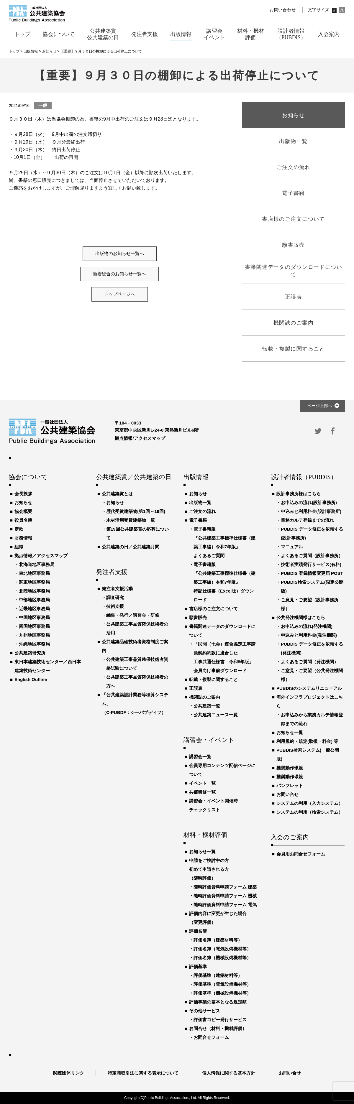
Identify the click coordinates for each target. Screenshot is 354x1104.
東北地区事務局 (34, 573)
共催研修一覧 (202, 791)
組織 (18, 546)
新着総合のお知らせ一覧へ (119, 274)
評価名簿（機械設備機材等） (222, 957)
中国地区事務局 (34, 617)
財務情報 (23, 537)
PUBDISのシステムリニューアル (309, 688)
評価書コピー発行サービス (220, 1019)
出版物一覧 (200, 502)
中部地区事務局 (34, 599)
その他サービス (204, 1010)
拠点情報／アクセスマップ (41, 555)
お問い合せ (287, 794)
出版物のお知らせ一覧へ (119, 253)
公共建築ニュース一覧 (216, 714)
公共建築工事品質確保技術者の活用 (137, 628)
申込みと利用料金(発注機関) (309, 635)
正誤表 (195, 688)
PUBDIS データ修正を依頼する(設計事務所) (312, 533)
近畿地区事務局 (34, 608)
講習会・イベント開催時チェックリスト (213, 805)
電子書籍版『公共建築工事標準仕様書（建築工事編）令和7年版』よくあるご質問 (224, 542)
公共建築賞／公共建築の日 (133, 477)
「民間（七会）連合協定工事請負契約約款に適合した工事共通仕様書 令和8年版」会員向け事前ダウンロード (224, 657)
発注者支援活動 (117, 588)
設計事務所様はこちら (298, 493)
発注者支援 (111, 572)
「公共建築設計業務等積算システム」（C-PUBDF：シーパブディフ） (135, 703)
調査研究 (115, 597)
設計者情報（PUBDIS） (304, 477)
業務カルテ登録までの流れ (307, 520)
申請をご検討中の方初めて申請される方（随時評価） (209, 869)
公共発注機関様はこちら (300, 617)
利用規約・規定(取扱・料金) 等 (307, 741)
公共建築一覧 (207, 705)
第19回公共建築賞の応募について (137, 533)
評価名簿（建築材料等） (218, 939)
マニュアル (292, 546)
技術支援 (115, 606)
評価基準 (198, 966)
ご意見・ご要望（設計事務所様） (309, 604)
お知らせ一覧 (202, 851)
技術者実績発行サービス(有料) (311, 564)
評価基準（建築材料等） (218, 975)
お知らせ (23, 502)
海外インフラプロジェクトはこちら (309, 701)
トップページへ (119, 294)
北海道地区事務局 (36, 564)
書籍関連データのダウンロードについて (222, 631)
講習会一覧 (200, 756)
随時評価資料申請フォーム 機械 (225, 895)
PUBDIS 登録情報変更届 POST (312, 573)
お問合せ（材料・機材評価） (218, 1028)
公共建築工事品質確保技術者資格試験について (137, 664)
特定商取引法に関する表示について (143, 1073)
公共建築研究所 (29, 652)
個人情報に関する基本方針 (228, 1073)
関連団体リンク (68, 1073)
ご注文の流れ (202, 511)
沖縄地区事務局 (34, 643)
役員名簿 (23, 520)
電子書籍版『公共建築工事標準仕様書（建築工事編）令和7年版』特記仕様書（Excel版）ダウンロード (224, 582)
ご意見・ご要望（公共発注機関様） (312, 675)
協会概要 (23, 511)
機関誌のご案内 (204, 697)
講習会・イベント (209, 740)
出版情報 (196, 477)
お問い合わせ (283, 10)
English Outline (30, 679)
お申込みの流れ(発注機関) (306, 626)
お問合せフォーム (211, 1037)
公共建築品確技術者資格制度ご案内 (135, 646)
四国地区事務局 (34, 626)
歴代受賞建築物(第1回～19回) (135, 511)
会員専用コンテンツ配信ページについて (222, 770)
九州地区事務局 (34, 635)
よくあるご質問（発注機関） (309, 661)
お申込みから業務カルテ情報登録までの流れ (312, 719)
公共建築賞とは (117, 493)
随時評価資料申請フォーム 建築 (225, 886)
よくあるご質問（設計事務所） (312, 555)
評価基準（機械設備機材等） (222, 993)
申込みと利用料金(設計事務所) (311, 511)
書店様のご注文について (213, 608)
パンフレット (289, 785)
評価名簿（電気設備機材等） (222, 948)
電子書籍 (198, 520)
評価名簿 (198, 931)
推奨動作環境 (289, 767)
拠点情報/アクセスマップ (140, 438)
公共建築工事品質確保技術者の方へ (137, 681)
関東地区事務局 (34, 582)
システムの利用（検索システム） (309, 812)
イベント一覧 (202, 783)
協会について (28, 477)
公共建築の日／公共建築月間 (130, 546)
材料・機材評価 (205, 835)
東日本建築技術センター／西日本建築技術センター (47, 666)
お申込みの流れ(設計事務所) (309, 502)
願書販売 (198, 617)
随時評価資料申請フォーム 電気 (225, 904)
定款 (18, 529)
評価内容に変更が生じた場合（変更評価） (218, 918)
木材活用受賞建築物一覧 (130, 520)
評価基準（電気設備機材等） (222, 984)
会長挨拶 (23, 493)
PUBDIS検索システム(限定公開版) (312, 586)
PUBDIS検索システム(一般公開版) (307, 754)
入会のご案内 (290, 837)
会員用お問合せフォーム (300, 853)
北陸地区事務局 (34, 590)
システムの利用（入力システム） (309, 803)
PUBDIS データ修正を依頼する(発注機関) (312, 648)
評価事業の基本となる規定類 (218, 1001)
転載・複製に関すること (213, 679)
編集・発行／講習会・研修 (132, 615)
